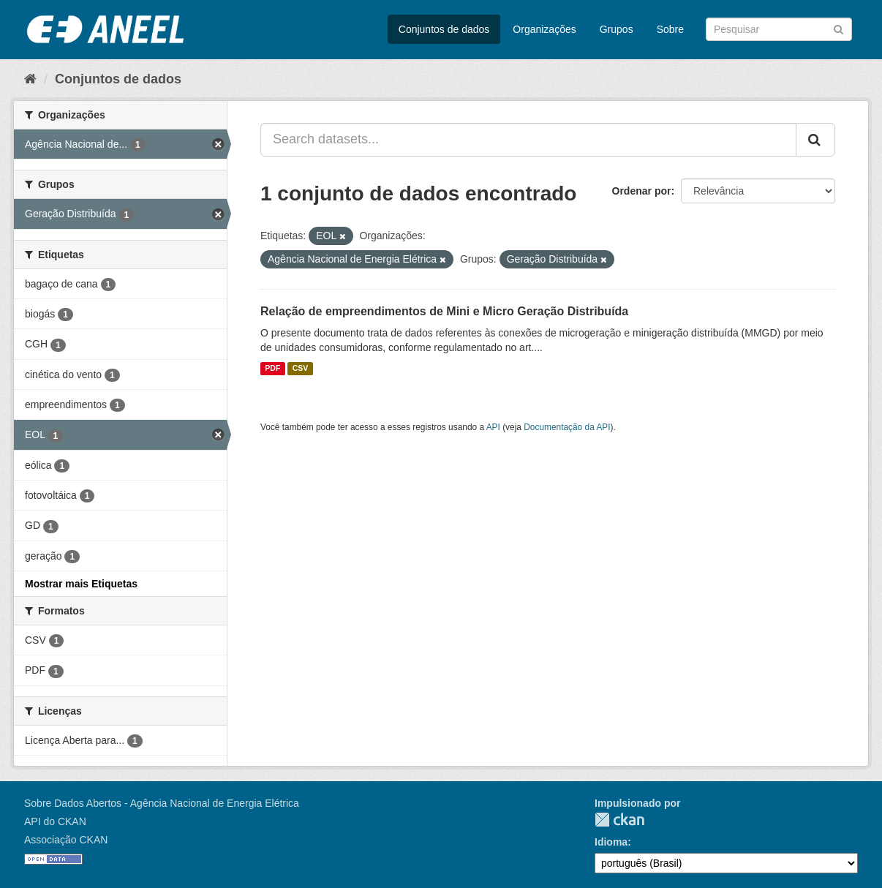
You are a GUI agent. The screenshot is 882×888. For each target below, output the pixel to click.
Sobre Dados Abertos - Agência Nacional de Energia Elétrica (161, 803)
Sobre (670, 29)
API (493, 427)
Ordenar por (641, 191)
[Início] (30, 79)
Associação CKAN (66, 840)
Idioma (611, 842)
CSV (301, 368)
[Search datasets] (779, 29)
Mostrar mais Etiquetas (81, 584)
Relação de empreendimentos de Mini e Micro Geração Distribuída (444, 311)
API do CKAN (55, 821)
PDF (272, 368)
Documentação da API (567, 427)
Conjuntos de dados (444, 29)
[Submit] (838, 28)
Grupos (616, 29)
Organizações (544, 29)
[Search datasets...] (528, 140)
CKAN (619, 819)
